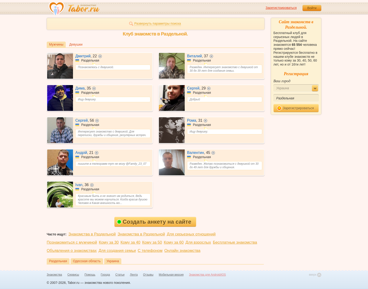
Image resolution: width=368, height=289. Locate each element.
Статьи (120, 274)
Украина (113, 261)
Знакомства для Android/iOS (207, 274)
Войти (311, 8)
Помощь (89, 274)
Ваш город (281, 81)
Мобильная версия (171, 274)
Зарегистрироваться (281, 8)
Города (105, 274)
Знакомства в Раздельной (92, 234)
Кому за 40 (130, 242)
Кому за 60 (174, 242)
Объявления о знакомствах (72, 250)
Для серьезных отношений (191, 234)
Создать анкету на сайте (154, 222)
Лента (134, 274)
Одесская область (87, 261)
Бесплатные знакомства (235, 242)
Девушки (76, 44)
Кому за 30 (109, 242)
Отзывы (148, 274)
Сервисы (73, 274)
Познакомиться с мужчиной (72, 242)
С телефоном (150, 250)
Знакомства (54, 274)
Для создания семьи (117, 250)
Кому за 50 (152, 242)
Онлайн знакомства (182, 250)
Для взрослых (198, 242)
